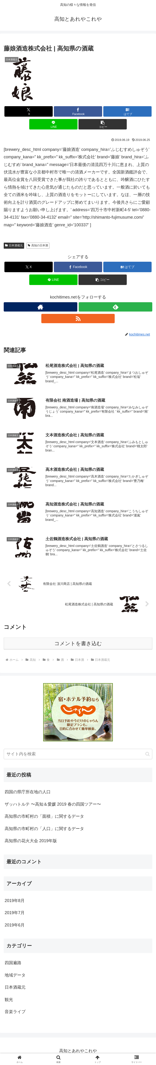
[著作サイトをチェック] (40, 307)
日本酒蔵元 (14, 245)
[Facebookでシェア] (78, 111)
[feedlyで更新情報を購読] (115, 307)
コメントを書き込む (78, 644)
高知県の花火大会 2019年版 (31, 841)
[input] (78, 755)
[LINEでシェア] (53, 124)
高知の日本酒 (38, 245)
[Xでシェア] (28, 111)
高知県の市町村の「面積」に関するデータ (44, 817)
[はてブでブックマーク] (127, 111)
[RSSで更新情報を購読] (78, 318)
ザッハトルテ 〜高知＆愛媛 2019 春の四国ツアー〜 (53, 805)
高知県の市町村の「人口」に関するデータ (44, 829)
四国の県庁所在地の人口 (28, 792)
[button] (102, 124)
